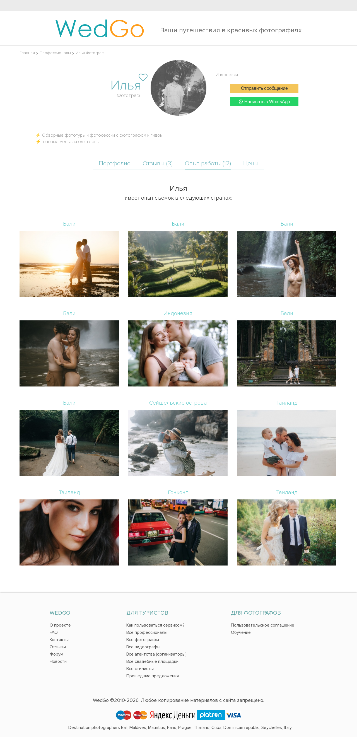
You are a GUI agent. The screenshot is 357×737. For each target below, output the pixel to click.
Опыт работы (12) (208, 163)
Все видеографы (143, 647)
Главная (27, 52)
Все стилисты (140, 668)
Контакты (59, 639)
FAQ (54, 632)
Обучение (241, 632)
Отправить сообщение (264, 89)
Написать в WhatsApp (264, 101)
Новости (58, 661)
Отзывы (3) (158, 163)
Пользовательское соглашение (262, 625)
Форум (56, 654)
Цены (251, 163)
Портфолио (115, 163)
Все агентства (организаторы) (156, 654)
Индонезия (227, 75)
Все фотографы (142, 639)
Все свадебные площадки (152, 661)
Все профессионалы (146, 632)
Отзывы (58, 647)
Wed (99, 27)
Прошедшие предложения (152, 676)
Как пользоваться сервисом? (155, 625)
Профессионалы (55, 52)
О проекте (60, 625)
